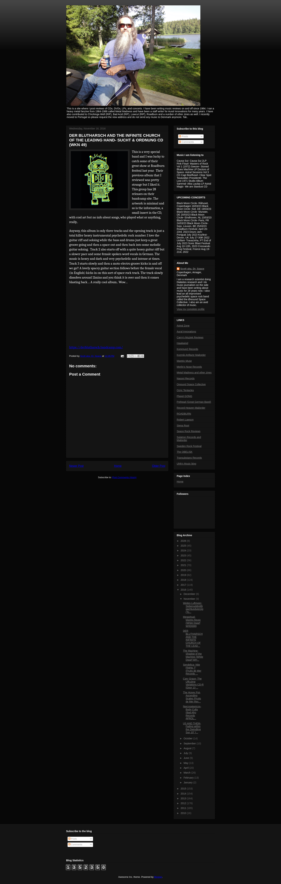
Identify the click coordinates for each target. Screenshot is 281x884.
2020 (184, 570)
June (187, 758)
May (186, 763)
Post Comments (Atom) (124, 477)
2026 (184, 540)
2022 (184, 560)
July (186, 753)
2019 (184, 575)
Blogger (158, 877)
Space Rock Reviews (188, 431)
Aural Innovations (186, 331)
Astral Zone (183, 325)
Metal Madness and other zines (194, 372)
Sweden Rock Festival (189, 446)
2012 (184, 803)
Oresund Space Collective (191, 384)
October (188, 738)
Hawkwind (182, 343)
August (188, 748)
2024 (184, 550)
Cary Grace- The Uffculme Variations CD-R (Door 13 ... (193, 683)
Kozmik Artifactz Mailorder (191, 355)
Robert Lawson (185, 419)
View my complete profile (190, 309)
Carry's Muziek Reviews (190, 337)
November (190, 598)
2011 (184, 808)
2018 (184, 579)
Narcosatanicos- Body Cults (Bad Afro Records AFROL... (192, 712)
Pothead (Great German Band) (194, 401)
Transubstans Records (189, 457)
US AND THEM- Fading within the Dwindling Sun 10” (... (192, 728)
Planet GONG (184, 396)
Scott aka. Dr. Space (192, 268)
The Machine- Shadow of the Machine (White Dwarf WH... (193, 655)
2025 (184, 545)
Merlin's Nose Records (189, 366)
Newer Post (76, 465)
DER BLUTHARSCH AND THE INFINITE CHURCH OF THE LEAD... (193, 638)
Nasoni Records (186, 378)
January (188, 782)
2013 (184, 798)
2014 (184, 793)
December (190, 594)
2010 (184, 813)
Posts (183, 136)
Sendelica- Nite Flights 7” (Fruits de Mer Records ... (192, 669)
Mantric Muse (184, 360)
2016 (184, 589)
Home (118, 465)
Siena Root (183, 425)
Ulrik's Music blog (186, 463)
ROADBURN (184, 413)
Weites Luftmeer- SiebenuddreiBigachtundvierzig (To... (193, 608)
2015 (184, 788)
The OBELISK (184, 451)
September (190, 743)
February (189, 777)
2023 (184, 555)
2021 (184, 565)
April (186, 767)
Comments (186, 142)
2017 (184, 584)
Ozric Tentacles (185, 390)
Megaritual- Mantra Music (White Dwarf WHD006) (192, 621)
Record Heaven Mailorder (191, 407)
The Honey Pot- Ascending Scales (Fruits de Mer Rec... (192, 697)
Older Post (158, 465)
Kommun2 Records (187, 349)
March (187, 772)
